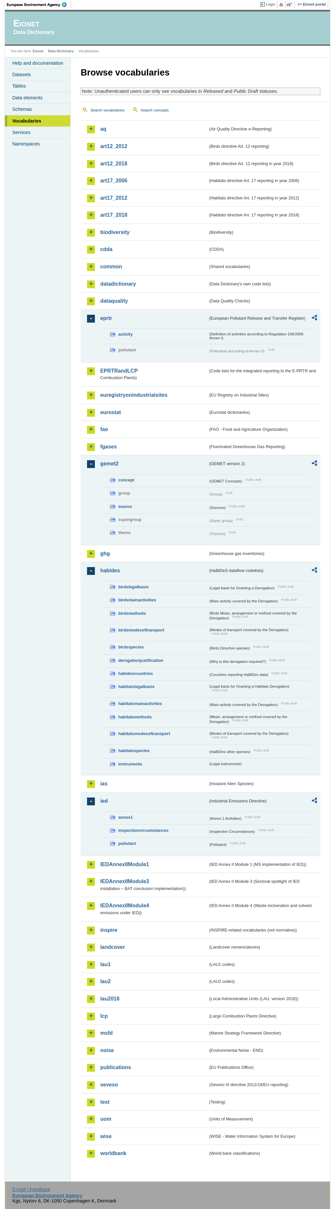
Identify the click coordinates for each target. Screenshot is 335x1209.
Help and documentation (37, 63)
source (125, 506)
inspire (108, 930)
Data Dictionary (61, 51)
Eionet (38, 51)
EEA (39, 4)
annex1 (125, 817)
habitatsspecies (134, 750)
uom (105, 1119)
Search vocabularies (107, 110)
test (104, 1102)
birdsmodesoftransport (141, 630)
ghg (105, 553)
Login (270, 4)
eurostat (110, 412)
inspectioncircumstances (143, 830)
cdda (106, 249)
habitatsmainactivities (140, 703)
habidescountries (135, 673)
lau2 (105, 981)
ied (104, 801)
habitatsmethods (134, 716)
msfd (106, 1033)
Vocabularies (26, 121)
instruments (130, 764)
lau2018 (109, 998)
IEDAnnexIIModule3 (124, 881)
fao (104, 429)
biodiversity (115, 232)
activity (125, 334)
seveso (109, 1084)
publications (115, 1067)
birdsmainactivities (137, 599)
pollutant (127, 843)
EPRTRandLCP (119, 371)
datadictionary (118, 284)
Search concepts (155, 110)
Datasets (21, 74)
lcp (104, 1016)
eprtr (106, 318)
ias (103, 783)
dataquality (114, 301)
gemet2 (109, 463)
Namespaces (26, 143)
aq (103, 129)
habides (110, 570)
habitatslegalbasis (136, 686)
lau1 (105, 964)
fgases (108, 446)
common (111, 266)
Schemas (22, 109)
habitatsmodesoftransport (144, 733)
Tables (19, 86)
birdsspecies (131, 647)
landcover (112, 947)
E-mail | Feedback (31, 1189)
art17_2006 (113, 180)
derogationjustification (140, 660)
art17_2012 (113, 198)
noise (107, 1050)
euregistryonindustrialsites (133, 395)
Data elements (27, 97)
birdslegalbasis (133, 586)
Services (21, 132)
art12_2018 (113, 163)
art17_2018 (113, 215)
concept (126, 480)
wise (106, 1136)
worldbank (113, 1153)
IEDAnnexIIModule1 (124, 864)
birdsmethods (132, 613)
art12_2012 (113, 146)
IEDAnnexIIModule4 (124, 905)
